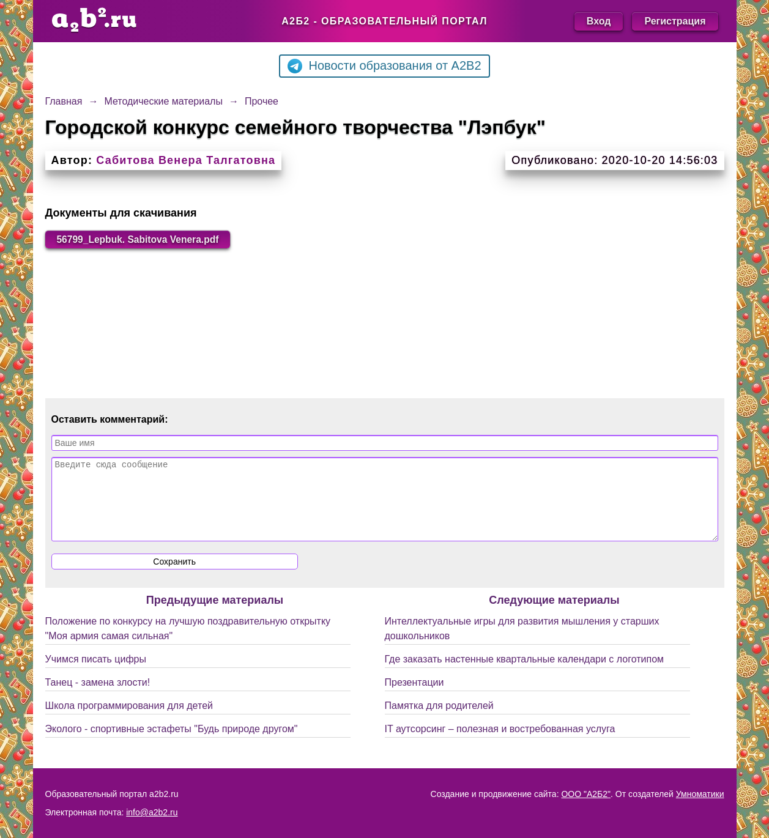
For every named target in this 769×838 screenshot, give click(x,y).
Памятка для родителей (439, 721)
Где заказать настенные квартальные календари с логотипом (524, 674)
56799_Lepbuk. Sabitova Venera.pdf (141, 239)
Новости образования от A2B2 (384, 66)
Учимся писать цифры (95, 674)
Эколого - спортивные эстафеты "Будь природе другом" (171, 744)
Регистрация (674, 21)
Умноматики (700, 794)
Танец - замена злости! (97, 697)
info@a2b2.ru (151, 812)
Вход (599, 21)
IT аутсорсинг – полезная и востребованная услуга (500, 744)
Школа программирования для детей (129, 721)
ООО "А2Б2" (586, 794)
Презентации (414, 697)
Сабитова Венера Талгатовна (185, 160)
